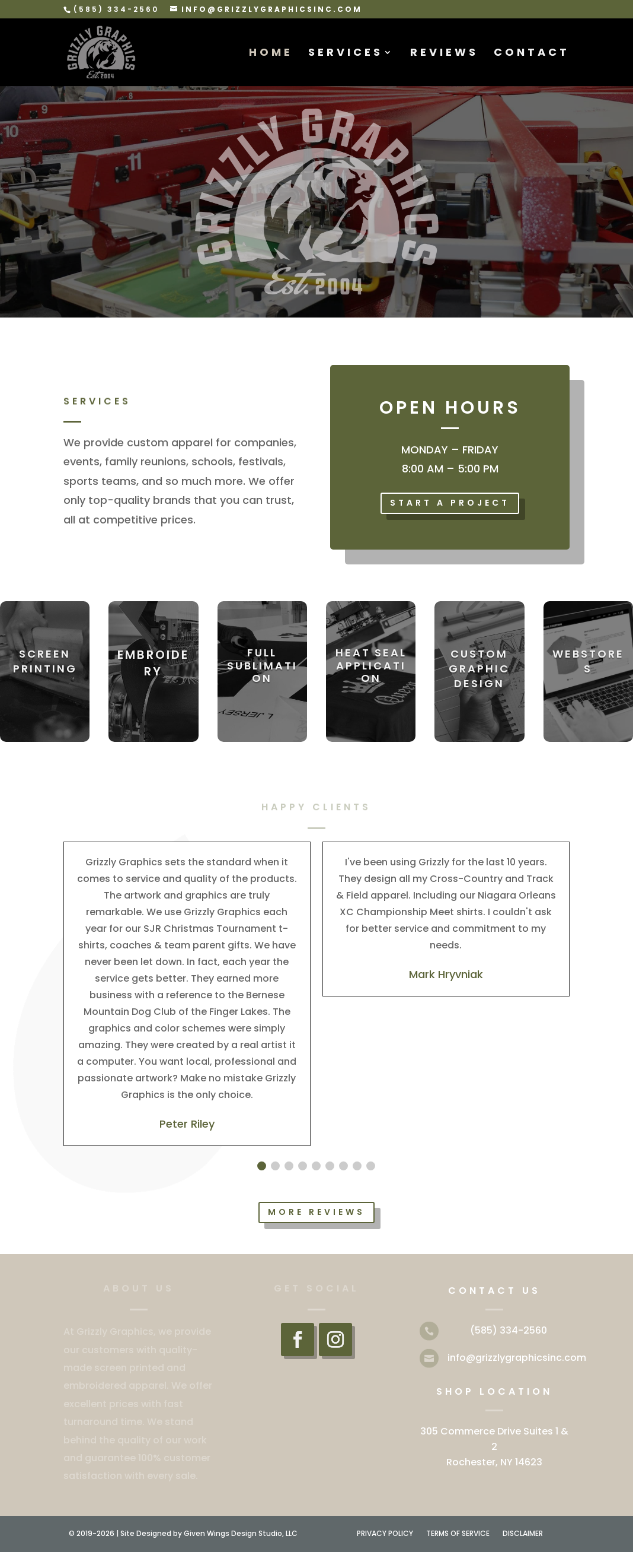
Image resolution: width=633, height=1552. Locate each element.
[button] (261, 1165)
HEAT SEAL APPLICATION (371, 665)
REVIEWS (444, 53)
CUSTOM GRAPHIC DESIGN (479, 668)
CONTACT (532, 53)
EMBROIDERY (153, 663)
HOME (271, 53)
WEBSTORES (588, 661)
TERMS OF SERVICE (458, 1533)
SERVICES (345, 53)
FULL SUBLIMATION (262, 665)
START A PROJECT (450, 503)
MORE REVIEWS (316, 1212)
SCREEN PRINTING (45, 661)
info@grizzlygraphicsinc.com (516, 1357)
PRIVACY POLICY (385, 1533)
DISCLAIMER (523, 1533)
